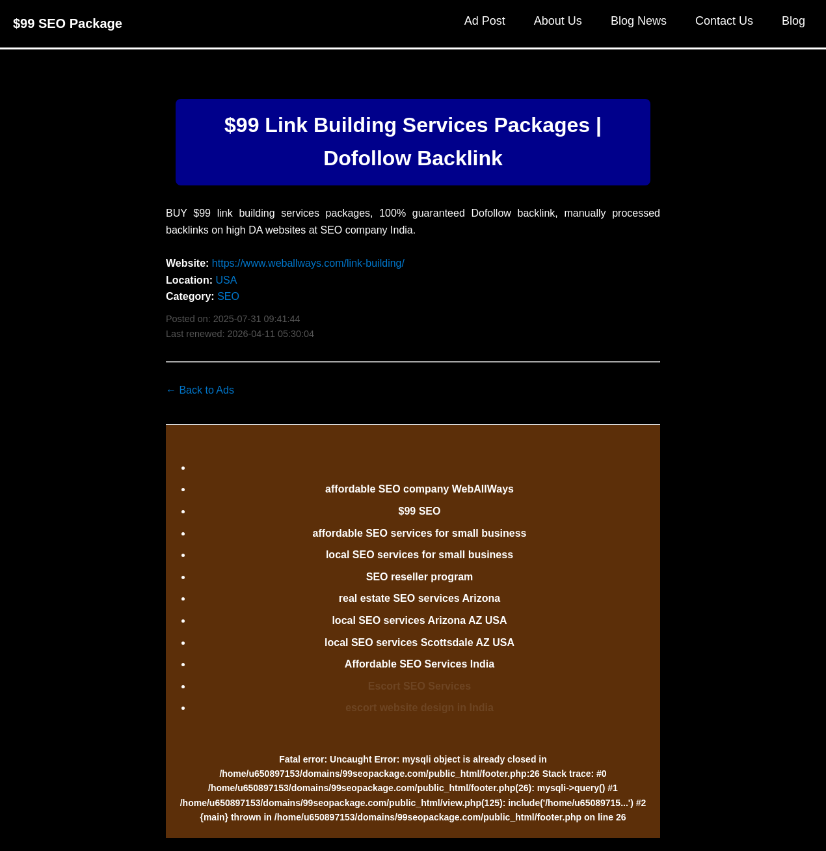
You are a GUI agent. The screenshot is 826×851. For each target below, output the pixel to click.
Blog (793, 20)
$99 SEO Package (67, 23)
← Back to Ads (200, 390)
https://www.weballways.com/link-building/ (308, 263)
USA (226, 280)
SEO (228, 296)
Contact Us (724, 20)
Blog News (639, 20)
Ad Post (484, 20)
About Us (558, 20)
